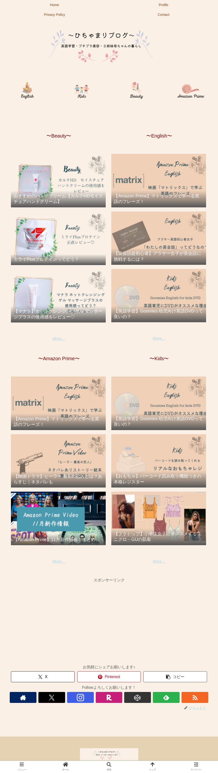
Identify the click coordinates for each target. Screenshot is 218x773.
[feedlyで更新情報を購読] (166, 697)
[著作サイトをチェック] (23, 697)
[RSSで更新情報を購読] (195, 697)
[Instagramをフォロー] (80, 697)
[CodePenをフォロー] (137, 697)
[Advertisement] (109, 618)
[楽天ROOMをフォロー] (109, 697)
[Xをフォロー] (51, 697)
